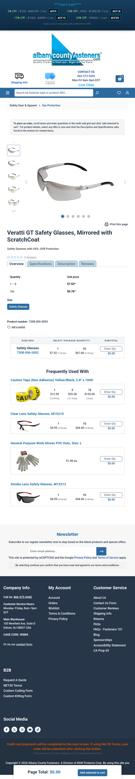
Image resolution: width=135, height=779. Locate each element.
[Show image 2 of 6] (67, 216)
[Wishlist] (119, 92)
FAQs (97, 624)
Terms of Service (108, 557)
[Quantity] (111, 348)
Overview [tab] (16, 264)
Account (54, 597)
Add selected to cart (92, 772)
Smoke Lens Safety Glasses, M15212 (38, 484)
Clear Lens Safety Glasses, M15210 (37, 414)
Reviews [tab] (87, 264)
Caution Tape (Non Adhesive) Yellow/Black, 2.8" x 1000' (52, 380)
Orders (53, 603)
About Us (100, 597)
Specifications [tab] (41, 264)
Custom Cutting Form (18, 690)
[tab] (66, 264)
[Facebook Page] (6, 730)
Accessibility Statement (110, 645)
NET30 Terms (12, 685)
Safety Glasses (18, 306)
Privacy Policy (82, 557)
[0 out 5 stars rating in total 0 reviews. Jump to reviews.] (22, 257)
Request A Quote (14, 680)
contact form (24, 644)
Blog (97, 634)
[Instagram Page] (22, 730)
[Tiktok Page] (38, 730)
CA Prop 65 (101, 650)
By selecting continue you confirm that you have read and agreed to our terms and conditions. (67, 565)
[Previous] (26, 182)
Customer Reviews (106, 608)
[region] (67, 182)
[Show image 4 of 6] (78, 216)
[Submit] (101, 551)
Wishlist (53, 608)
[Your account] (127, 92)
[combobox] (54, 92)
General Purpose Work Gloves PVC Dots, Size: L (46, 443)
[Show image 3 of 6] (73, 216)
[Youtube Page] (30, 730)
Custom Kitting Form (17, 696)
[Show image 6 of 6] (88, 216)
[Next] (125, 182)
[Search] (97, 92)
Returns (99, 619)
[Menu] (7, 92)
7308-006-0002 (28, 352)
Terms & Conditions (61, 613)
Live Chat (86, 85)
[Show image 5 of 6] (83, 216)
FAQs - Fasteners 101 (108, 629)
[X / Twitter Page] (14, 730)
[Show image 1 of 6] (62, 216)
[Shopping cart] (120, 78)
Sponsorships (103, 640)
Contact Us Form (105, 603)
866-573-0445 (86, 76)
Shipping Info (103, 613)
